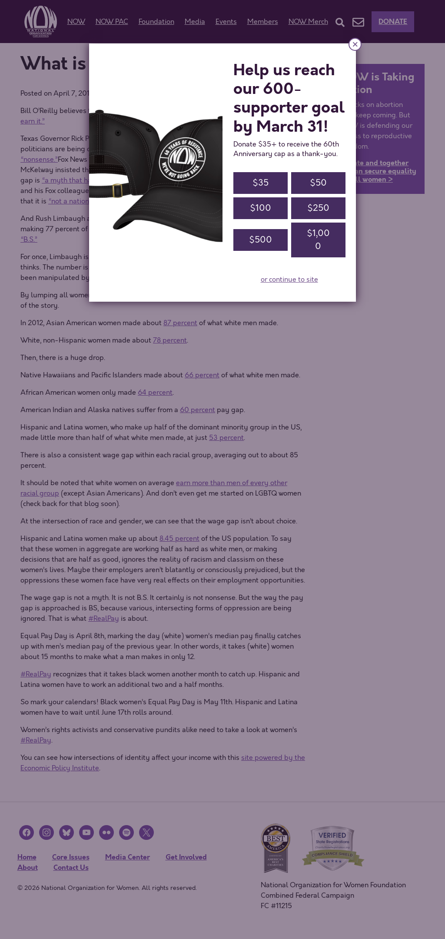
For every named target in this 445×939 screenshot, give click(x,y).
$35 (260, 183)
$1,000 (318, 239)
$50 (318, 183)
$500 (260, 240)
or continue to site (289, 279)
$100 (260, 208)
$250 (318, 208)
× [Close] (355, 44)
